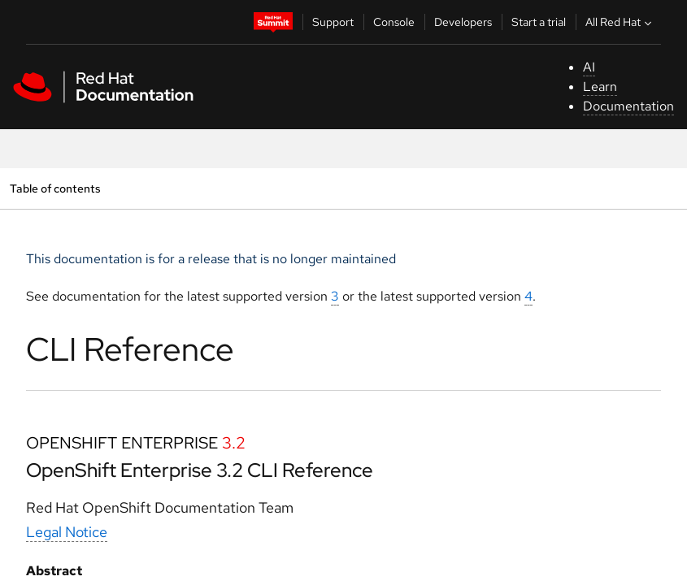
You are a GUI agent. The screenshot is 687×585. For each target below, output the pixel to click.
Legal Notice (66, 531)
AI (589, 67)
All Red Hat (620, 22)
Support (333, 22)
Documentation (628, 106)
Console (394, 22)
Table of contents (55, 188)
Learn (600, 86)
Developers (463, 22)
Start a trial (538, 22)
